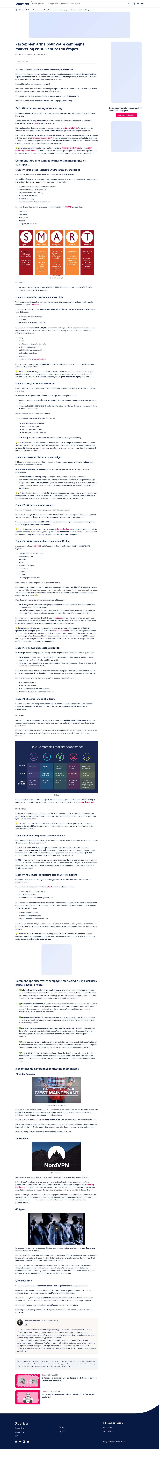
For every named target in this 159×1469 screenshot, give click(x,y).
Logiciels (62, 1431)
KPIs (48, 887)
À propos (62, 1427)
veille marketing (62, 529)
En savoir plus (66, 1366)
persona (35, 304)
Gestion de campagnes (35, 10)
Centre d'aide (107, 1431)
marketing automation (41, 138)
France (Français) (118, 1441)
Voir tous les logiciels (126, 115)
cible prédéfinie (71, 128)
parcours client (40, 359)
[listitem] (56, 1340)
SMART (69, 207)
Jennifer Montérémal (25, 54)
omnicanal (57, 618)
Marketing (22, 10)
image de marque (86, 802)
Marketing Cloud (60, 630)
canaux (36, 546)
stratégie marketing (70, 148)
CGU (16, 1436)
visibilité (37, 123)
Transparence (19, 1432)
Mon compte (107, 1427)
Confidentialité (20, 1428)
